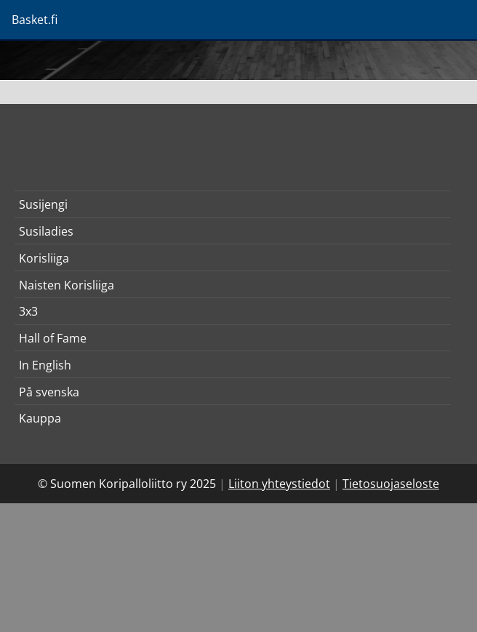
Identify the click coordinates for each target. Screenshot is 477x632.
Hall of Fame (53, 338)
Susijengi (43, 204)
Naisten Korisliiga (66, 285)
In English (45, 365)
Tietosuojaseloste (390, 484)
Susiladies (46, 231)
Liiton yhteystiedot (279, 484)
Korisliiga (44, 258)
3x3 (28, 311)
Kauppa (40, 418)
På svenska (49, 392)
